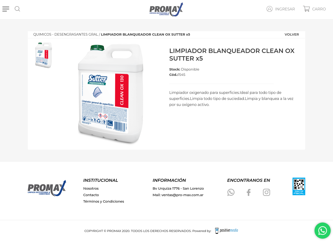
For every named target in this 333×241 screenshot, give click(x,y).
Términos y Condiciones (103, 201)
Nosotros (91, 188)
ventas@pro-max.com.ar (182, 195)
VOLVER (292, 34)
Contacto (91, 195)
